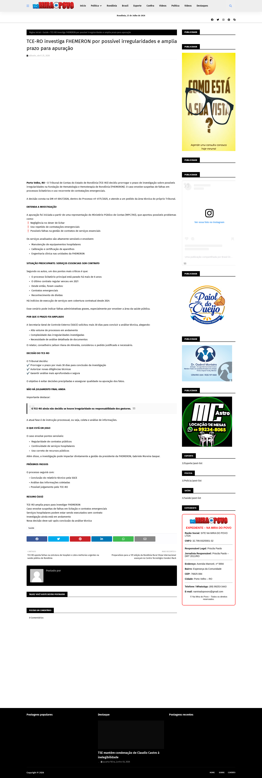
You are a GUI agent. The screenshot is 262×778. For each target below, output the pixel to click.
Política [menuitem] (95, 5)
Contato (231, 772)
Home (212, 772)
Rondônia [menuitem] (112, 5)
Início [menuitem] (83, 5)
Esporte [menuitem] (137, 5)
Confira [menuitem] (150, 5)
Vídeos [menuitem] (162, 5)
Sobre (222, 772)
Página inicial (35, 32)
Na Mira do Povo (52, 772)
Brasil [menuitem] (125, 5)
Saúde (46, 32)
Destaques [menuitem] (202, 5)
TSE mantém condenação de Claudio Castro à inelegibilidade (128, 755)
